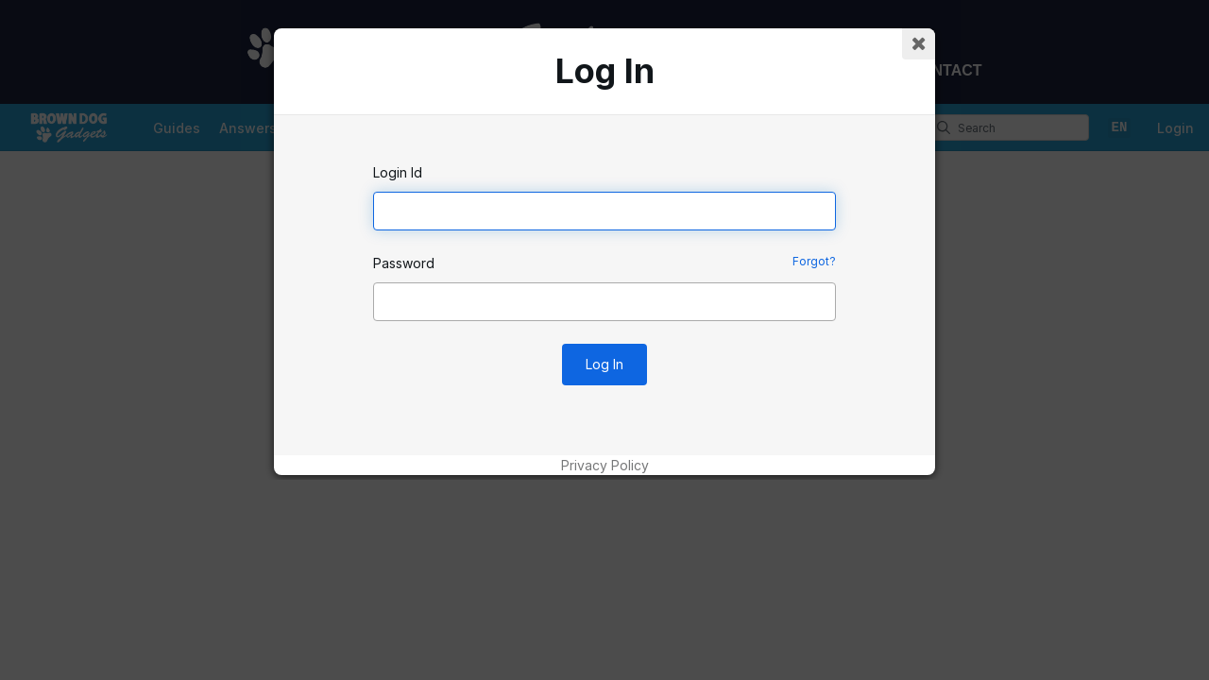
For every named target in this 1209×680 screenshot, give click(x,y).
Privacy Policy (605, 465)
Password (403, 263)
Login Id (397, 172)
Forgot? (814, 261)
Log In (604, 364)
